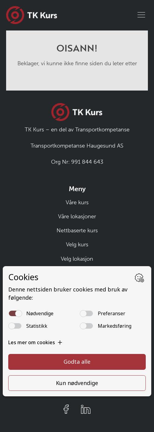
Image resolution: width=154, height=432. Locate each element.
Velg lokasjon (77, 258)
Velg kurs (77, 244)
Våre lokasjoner (77, 216)
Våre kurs (77, 202)
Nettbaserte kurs (77, 230)
